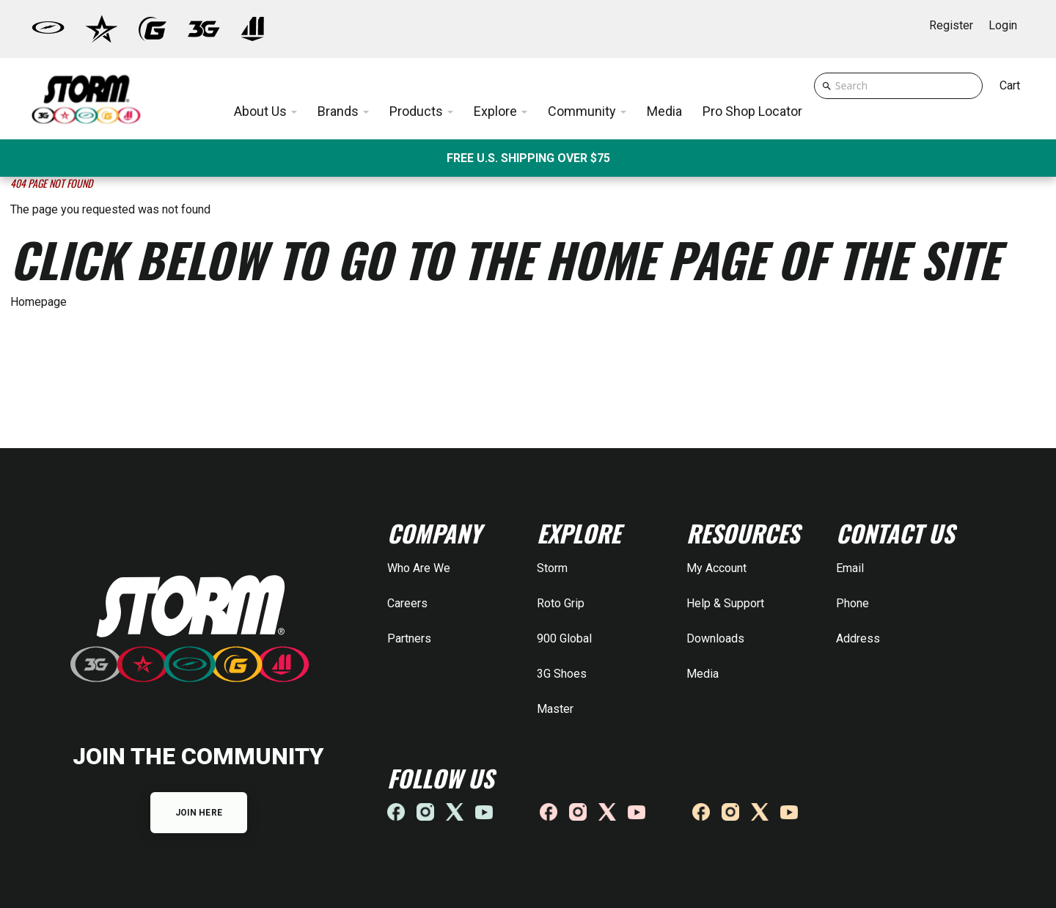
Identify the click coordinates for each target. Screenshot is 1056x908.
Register (951, 25)
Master (555, 709)
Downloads (715, 638)
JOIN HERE (198, 813)
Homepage (38, 302)
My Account (716, 568)
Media (702, 674)
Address (858, 638)
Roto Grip (560, 603)
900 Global (564, 638)
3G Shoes (562, 674)
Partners (409, 638)
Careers (407, 603)
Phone (852, 603)
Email (850, 568)
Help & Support (725, 603)
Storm (552, 568)
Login (1003, 25)
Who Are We (418, 568)
